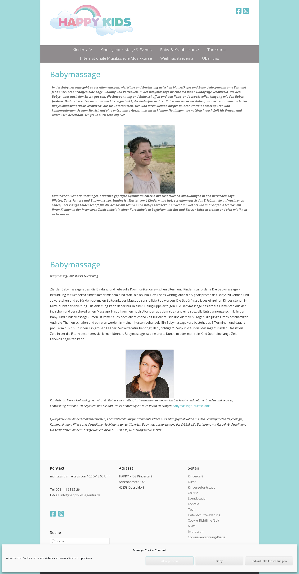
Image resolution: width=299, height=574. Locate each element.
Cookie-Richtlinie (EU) (203, 520)
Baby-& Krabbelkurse (179, 49)
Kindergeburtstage (201, 487)
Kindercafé (82, 49)
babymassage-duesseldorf (191, 406)
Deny (219, 561)
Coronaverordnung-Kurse (206, 537)
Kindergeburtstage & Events (126, 49)
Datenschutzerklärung (204, 515)
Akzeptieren (169, 561)
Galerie (193, 493)
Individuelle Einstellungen (269, 561)
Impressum (196, 531)
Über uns (210, 58)
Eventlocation (197, 498)
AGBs (192, 526)
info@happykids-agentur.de (80, 495)
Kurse (192, 482)
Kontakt (193, 504)
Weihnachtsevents (177, 58)
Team (192, 509)
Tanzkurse (217, 49)
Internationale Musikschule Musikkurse (116, 58)
